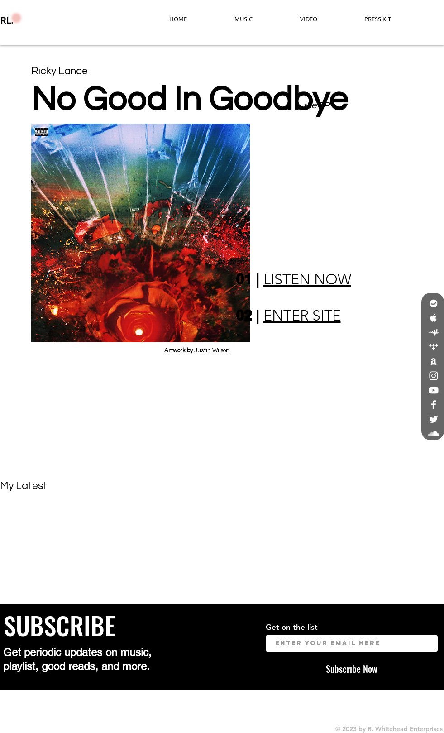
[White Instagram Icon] (433, 376)
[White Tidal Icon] (433, 347)
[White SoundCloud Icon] (433, 434)
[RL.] (46, 20)
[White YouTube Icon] (433, 390)
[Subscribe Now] (352, 668)
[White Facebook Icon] (433, 405)
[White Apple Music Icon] (433, 318)
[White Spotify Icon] (433, 303)
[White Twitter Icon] (433, 419)
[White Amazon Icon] (433, 361)
